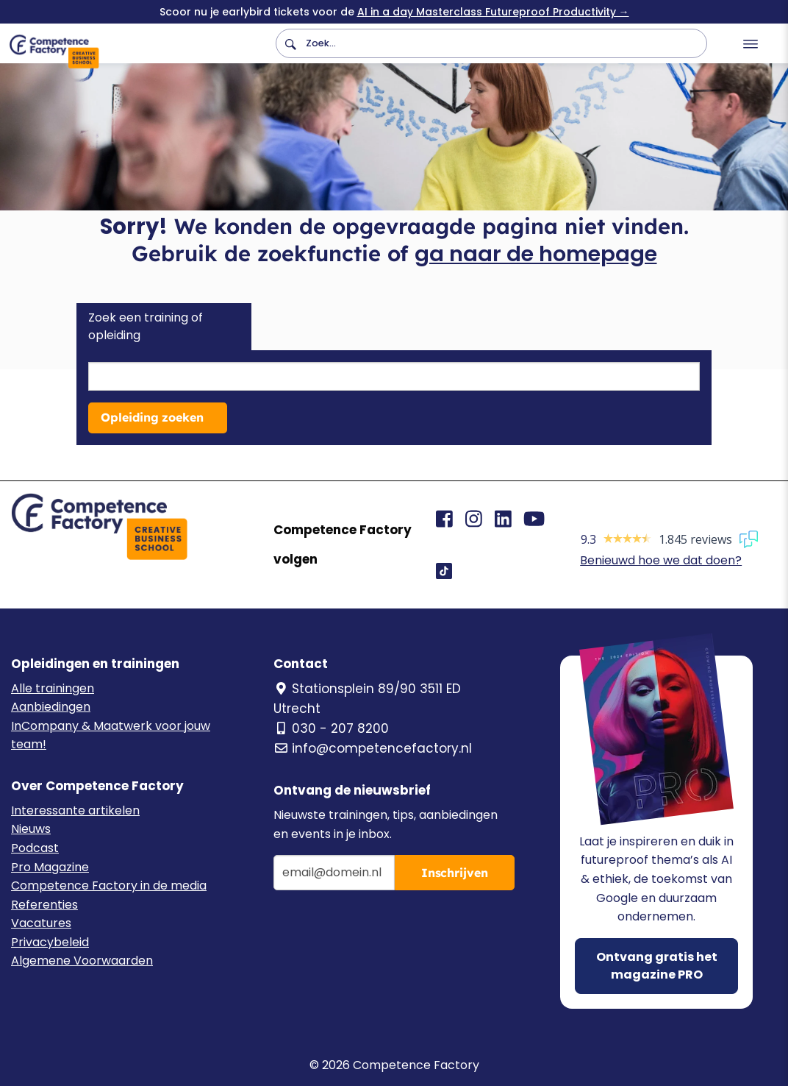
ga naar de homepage (536, 254)
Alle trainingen (52, 688)
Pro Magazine (50, 867)
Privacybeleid (50, 942)
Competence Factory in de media (109, 885)
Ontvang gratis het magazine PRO (656, 965)
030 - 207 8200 (331, 728)
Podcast (35, 848)
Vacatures (41, 923)
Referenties (44, 904)
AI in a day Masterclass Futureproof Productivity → (493, 11)
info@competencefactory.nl (372, 748)
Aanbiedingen (50, 706)
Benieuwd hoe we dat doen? (661, 560)
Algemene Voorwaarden (82, 960)
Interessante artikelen (75, 810)
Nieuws (31, 828)
